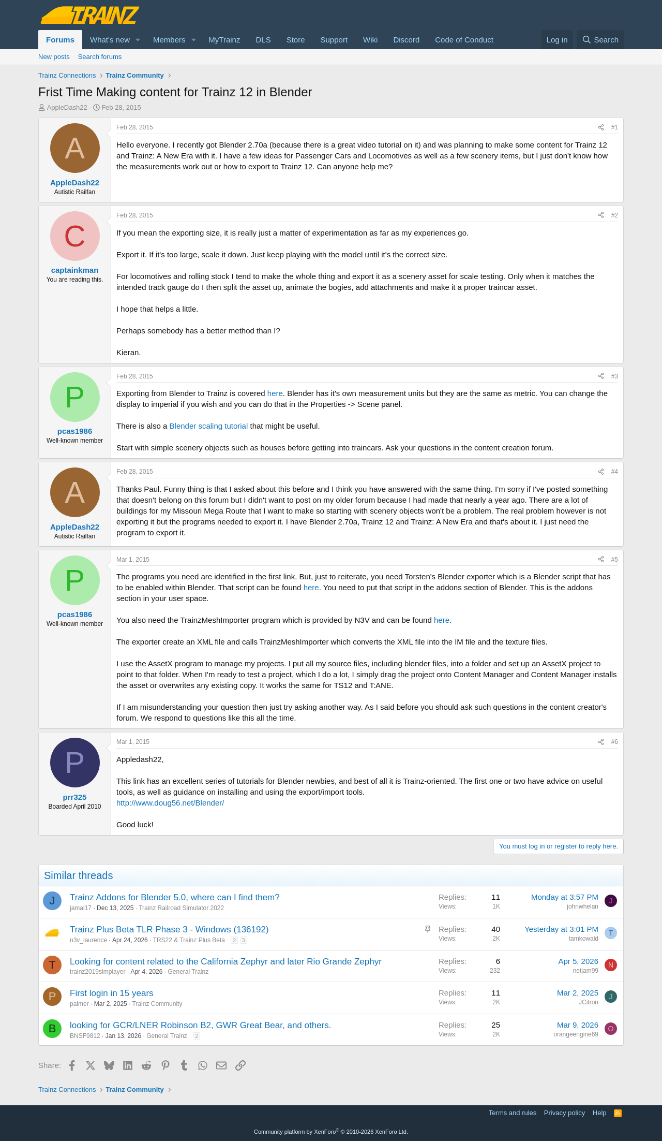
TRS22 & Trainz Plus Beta (189, 940)
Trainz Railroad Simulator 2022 (181, 908)
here (275, 393)
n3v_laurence (88, 940)
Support (334, 39)
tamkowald (583, 938)
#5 (614, 559)
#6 (614, 741)
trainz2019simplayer (97, 971)
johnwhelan (582, 906)
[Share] (601, 128)
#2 (614, 215)
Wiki (370, 39)
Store (296, 39)
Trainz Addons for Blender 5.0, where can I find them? (175, 897)
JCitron (588, 1002)
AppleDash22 (67, 107)
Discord (406, 39)
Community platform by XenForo (331, 1132)
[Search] (600, 39)
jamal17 (81, 908)
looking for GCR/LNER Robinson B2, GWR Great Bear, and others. (201, 1025)
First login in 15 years (112, 993)
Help (600, 1113)
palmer (79, 1003)
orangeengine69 (575, 1034)
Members (169, 39)
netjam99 (585, 970)
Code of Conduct (464, 39)
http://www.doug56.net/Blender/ (170, 802)
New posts (54, 57)
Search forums (100, 57)
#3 (614, 376)
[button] (138, 39)
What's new (110, 39)
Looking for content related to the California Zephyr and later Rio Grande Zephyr (226, 962)
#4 (614, 471)
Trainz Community (157, 1003)
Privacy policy (564, 1113)
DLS (262, 39)
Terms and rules (512, 1113)
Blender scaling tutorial (209, 425)
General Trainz (188, 971)
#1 (614, 127)
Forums (60, 39)
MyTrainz (224, 39)
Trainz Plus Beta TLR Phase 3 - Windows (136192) (169, 929)
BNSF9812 (85, 1036)
